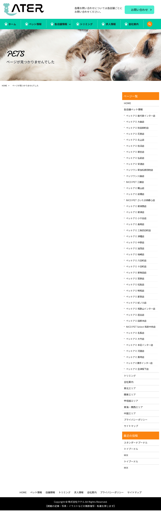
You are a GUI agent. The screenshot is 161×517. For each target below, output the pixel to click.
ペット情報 (35, 24)
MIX (126, 461)
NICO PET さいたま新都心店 (140, 206)
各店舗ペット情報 (133, 116)
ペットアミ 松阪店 (135, 291)
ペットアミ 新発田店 (136, 279)
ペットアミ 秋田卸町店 (137, 134)
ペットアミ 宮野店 (135, 285)
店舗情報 (50, 499)
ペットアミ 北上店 (135, 146)
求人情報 (111, 24)
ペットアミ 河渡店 (135, 357)
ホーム (12, 24)
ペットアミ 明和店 (135, 297)
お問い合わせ (139, 10)
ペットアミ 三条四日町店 (138, 236)
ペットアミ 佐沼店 (135, 152)
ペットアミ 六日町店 (136, 266)
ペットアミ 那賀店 (135, 303)
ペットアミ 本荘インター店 (139, 351)
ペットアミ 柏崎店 (135, 261)
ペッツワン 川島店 (135, 182)
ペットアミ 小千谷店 (136, 224)
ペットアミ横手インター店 (139, 369)
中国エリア (130, 420)
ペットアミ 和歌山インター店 (140, 315)
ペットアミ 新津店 (135, 218)
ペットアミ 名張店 (135, 339)
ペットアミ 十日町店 (136, 273)
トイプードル (131, 455)
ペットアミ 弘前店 (135, 164)
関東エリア (130, 401)
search (10, 34)
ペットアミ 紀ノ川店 (136, 309)
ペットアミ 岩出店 (135, 321)
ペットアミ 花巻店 (135, 140)
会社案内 (134, 24)
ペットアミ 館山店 (135, 194)
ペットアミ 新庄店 (135, 158)
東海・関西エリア (133, 413)
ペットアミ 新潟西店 (136, 212)
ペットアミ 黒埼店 (135, 363)
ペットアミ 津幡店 (135, 242)
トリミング (86, 24)
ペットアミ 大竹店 (135, 345)
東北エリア (130, 394)
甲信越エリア (131, 407)
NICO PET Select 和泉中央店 (140, 333)
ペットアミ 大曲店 (135, 128)
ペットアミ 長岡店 (135, 230)
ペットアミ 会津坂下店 (137, 375)
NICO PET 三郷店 (135, 188)
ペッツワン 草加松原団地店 (139, 176)
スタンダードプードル (135, 449)
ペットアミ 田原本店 (136, 327)
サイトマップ (131, 432)
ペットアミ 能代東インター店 (140, 122)
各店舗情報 (61, 24)
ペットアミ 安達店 (135, 170)
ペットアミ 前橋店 (135, 200)
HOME (4, 92)
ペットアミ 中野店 (135, 248)
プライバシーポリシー (135, 426)
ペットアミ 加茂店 (135, 255)
